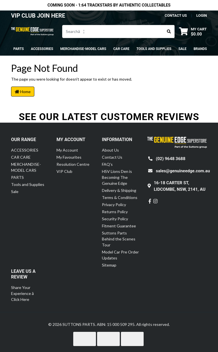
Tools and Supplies (27, 184)
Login (201, 15)
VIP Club (64, 171)
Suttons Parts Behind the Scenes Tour (118, 239)
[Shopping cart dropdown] (193, 31)
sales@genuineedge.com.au (183, 170)
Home (23, 91)
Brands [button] (200, 49)
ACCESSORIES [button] (42, 49)
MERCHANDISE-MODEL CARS (26, 167)
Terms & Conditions (119, 197)
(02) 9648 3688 (170, 158)
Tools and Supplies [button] (154, 49)
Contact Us (112, 157)
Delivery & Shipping (119, 190)
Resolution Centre (72, 164)
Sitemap (109, 265)
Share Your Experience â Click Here (25, 293)
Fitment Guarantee (119, 225)
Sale (182, 49)
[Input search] (113, 31)
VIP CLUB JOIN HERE (39, 15)
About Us (110, 150)
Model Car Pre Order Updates (120, 255)
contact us (176, 15)
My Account (67, 150)
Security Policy (115, 218)
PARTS (17, 177)
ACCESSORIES (24, 150)
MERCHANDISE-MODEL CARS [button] (83, 49)
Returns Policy (115, 211)
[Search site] (169, 31)
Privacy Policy (114, 204)
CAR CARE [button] (121, 49)
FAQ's (107, 164)
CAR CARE (21, 157)
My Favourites (68, 157)
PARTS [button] (18, 49)
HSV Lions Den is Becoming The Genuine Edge (117, 177)
